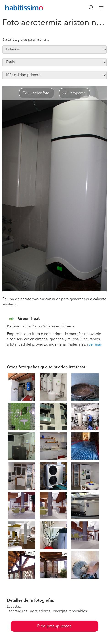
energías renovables (70, 611)
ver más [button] (95, 344)
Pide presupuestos (54, 626)
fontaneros (18, 611)
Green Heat (29, 319)
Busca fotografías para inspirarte (25, 39)
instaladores (40, 611)
